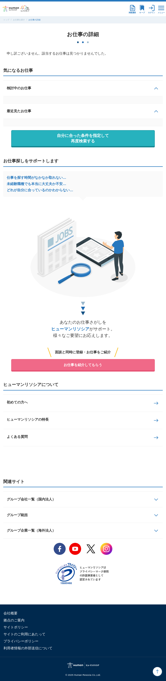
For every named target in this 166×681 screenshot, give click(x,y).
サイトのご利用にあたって (24, 634)
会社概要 (10, 613)
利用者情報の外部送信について (27, 648)
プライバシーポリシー (20, 641)
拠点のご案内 (13, 620)
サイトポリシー (15, 627)
